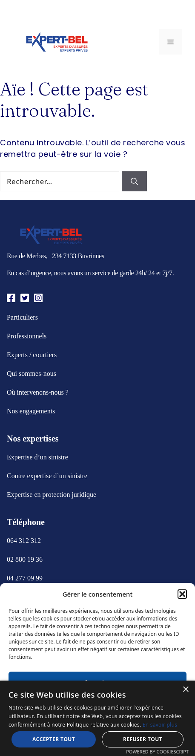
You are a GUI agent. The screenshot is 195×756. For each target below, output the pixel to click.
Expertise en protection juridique (51, 494)
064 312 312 (24, 540)
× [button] (185, 690)
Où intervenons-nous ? (38, 392)
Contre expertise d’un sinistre (47, 475)
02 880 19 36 (25, 559)
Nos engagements (31, 411)
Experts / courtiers (32, 354)
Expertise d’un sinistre (37, 457)
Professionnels (26, 336)
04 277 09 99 (25, 578)
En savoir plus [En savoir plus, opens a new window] (160, 724)
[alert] (97, 718)
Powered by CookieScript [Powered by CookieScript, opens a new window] (157, 751)
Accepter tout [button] (53, 739)
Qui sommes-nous (31, 373)
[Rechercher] (134, 181)
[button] (182, 594)
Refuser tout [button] (142, 739)
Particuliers (22, 317)
